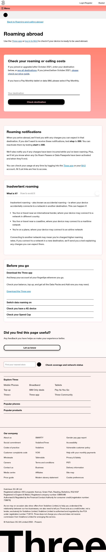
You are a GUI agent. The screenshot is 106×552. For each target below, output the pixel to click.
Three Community (64, 394)
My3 (83, 165)
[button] (53, 8)
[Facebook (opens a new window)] (12, 420)
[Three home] (3, 3)
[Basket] (100, 3)
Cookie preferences (75, 477)
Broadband (34, 385)
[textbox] (44, 93)
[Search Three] (5, 15)
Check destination (36, 102)
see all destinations (27, 70)
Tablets (58, 385)
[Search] (39, 364)
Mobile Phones (11, 385)
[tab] (13, 193)
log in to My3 (31, 41)
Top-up (7, 390)
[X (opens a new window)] (6, 420)
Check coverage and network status (64, 364)
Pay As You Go (62, 390)
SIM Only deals (36, 390)
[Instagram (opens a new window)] (19, 420)
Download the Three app (19, 291)
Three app (17, 41)
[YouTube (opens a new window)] (25, 420)
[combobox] (44, 93)
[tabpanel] (54, 226)
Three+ (7, 394)
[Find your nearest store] (19, 364)
